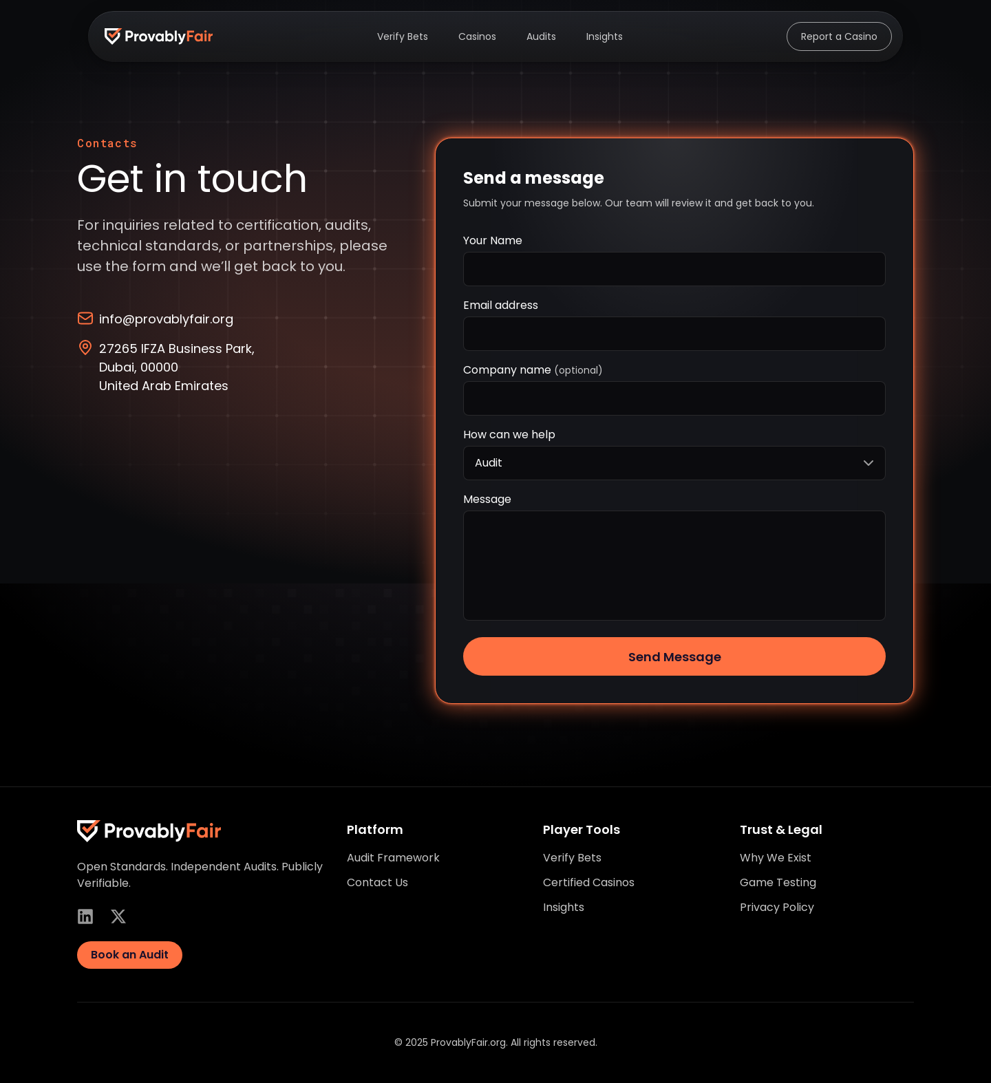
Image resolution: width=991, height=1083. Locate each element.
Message (487, 499)
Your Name (492, 240)
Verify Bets (402, 36)
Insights (604, 36)
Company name (533, 370)
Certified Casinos (589, 882)
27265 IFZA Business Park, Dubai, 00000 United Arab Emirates (166, 366)
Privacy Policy (777, 907)
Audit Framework (393, 858)
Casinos (477, 36)
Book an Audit (130, 955)
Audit (676, 463)
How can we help (509, 434)
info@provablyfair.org (155, 319)
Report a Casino (839, 36)
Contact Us (377, 882)
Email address (500, 305)
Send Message (674, 656)
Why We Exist (775, 858)
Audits (541, 36)
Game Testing (778, 882)
